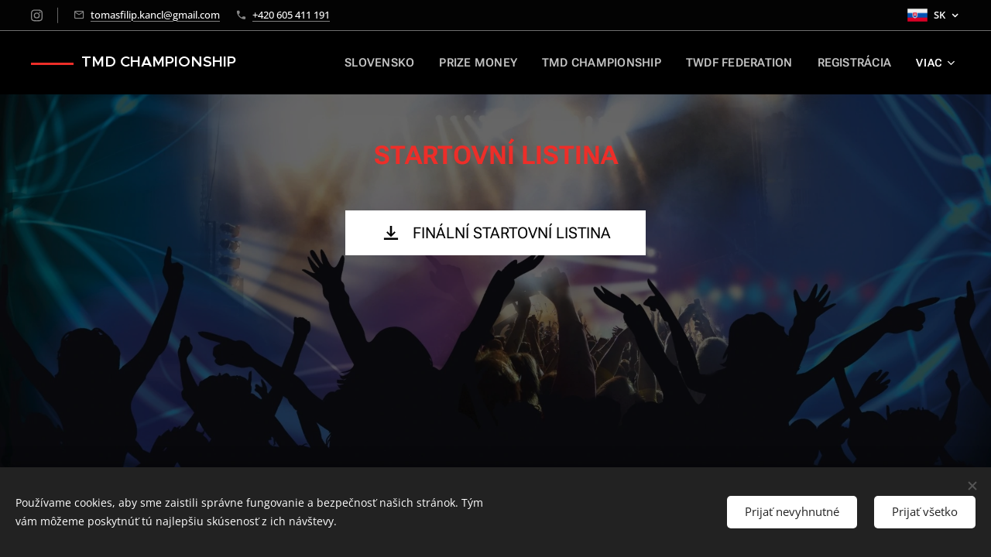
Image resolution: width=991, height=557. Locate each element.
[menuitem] (382, 62)
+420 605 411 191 (291, 15)
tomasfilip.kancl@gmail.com (155, 15)
